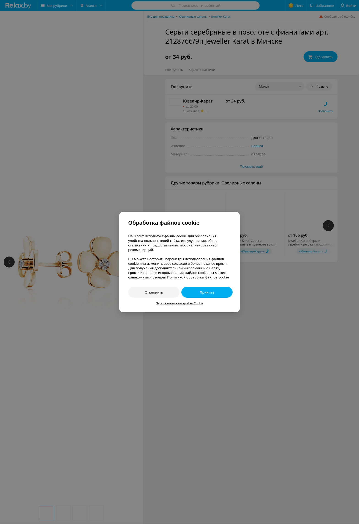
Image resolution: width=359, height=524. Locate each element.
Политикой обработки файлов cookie (198, 277)
